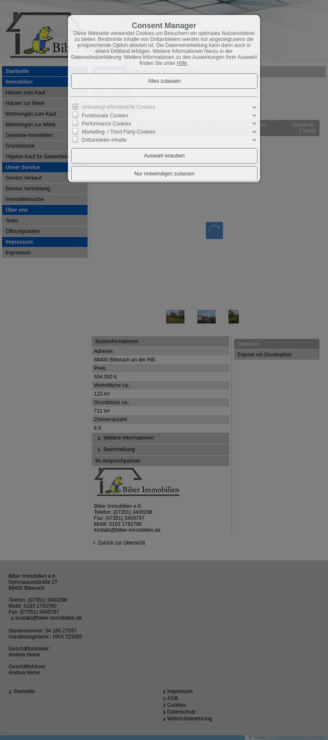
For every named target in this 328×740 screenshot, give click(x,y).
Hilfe (182, 63)
